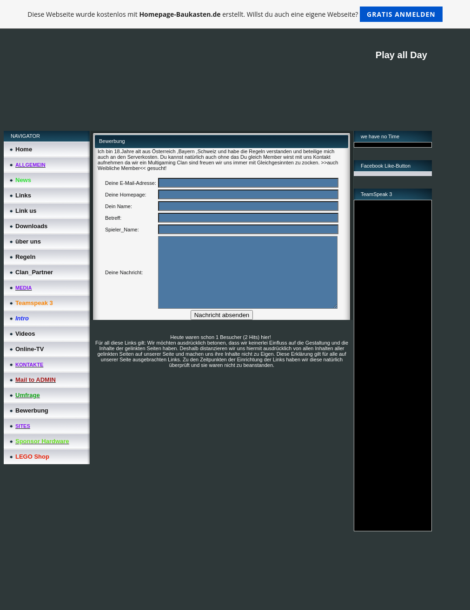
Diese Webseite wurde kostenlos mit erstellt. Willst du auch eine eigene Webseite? (235, 14)
